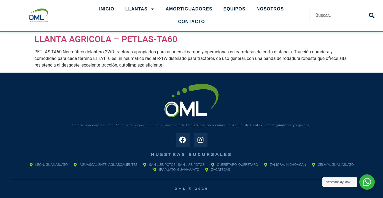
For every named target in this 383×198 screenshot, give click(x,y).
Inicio (106, 9)
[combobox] (339, 15)
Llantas (140, 9)
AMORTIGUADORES (189, 9)
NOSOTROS (270, 9)
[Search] (374, 15)
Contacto (191, 21)
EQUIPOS (234, 9)
